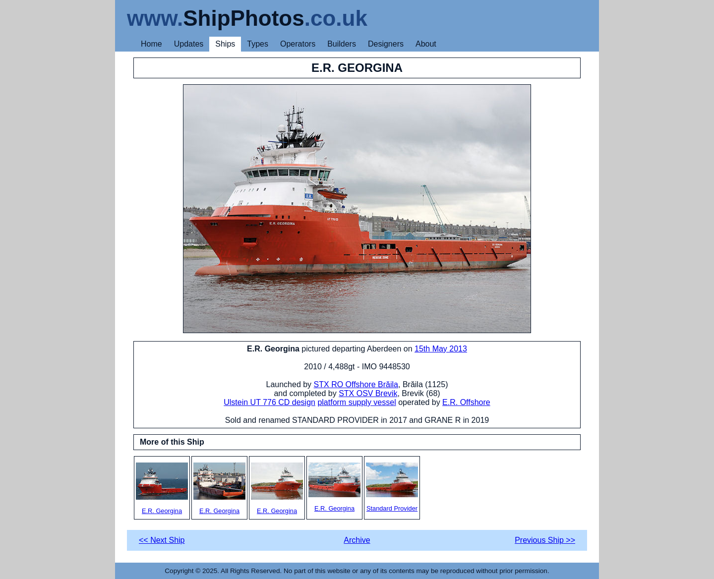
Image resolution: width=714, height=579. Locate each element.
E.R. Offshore (466, 402)
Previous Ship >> (545, 540)
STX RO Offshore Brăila (356, 384)
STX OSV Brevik (368, 393)
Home (151, 44)
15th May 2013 (441, 349)
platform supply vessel (356, 402)
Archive (357, 540)
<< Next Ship (162, 540)
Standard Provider (392, 487)
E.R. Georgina (162, 489)
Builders (341, 44)
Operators (297, 44)
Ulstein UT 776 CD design (269, 402)
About (426, 44)
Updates (189, 44)
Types (257, 44)
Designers (386, 44)
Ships (225, 44)
